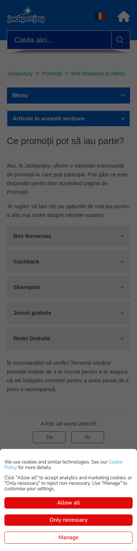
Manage (68, 537)
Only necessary (68, 520)
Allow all (68, 502)
